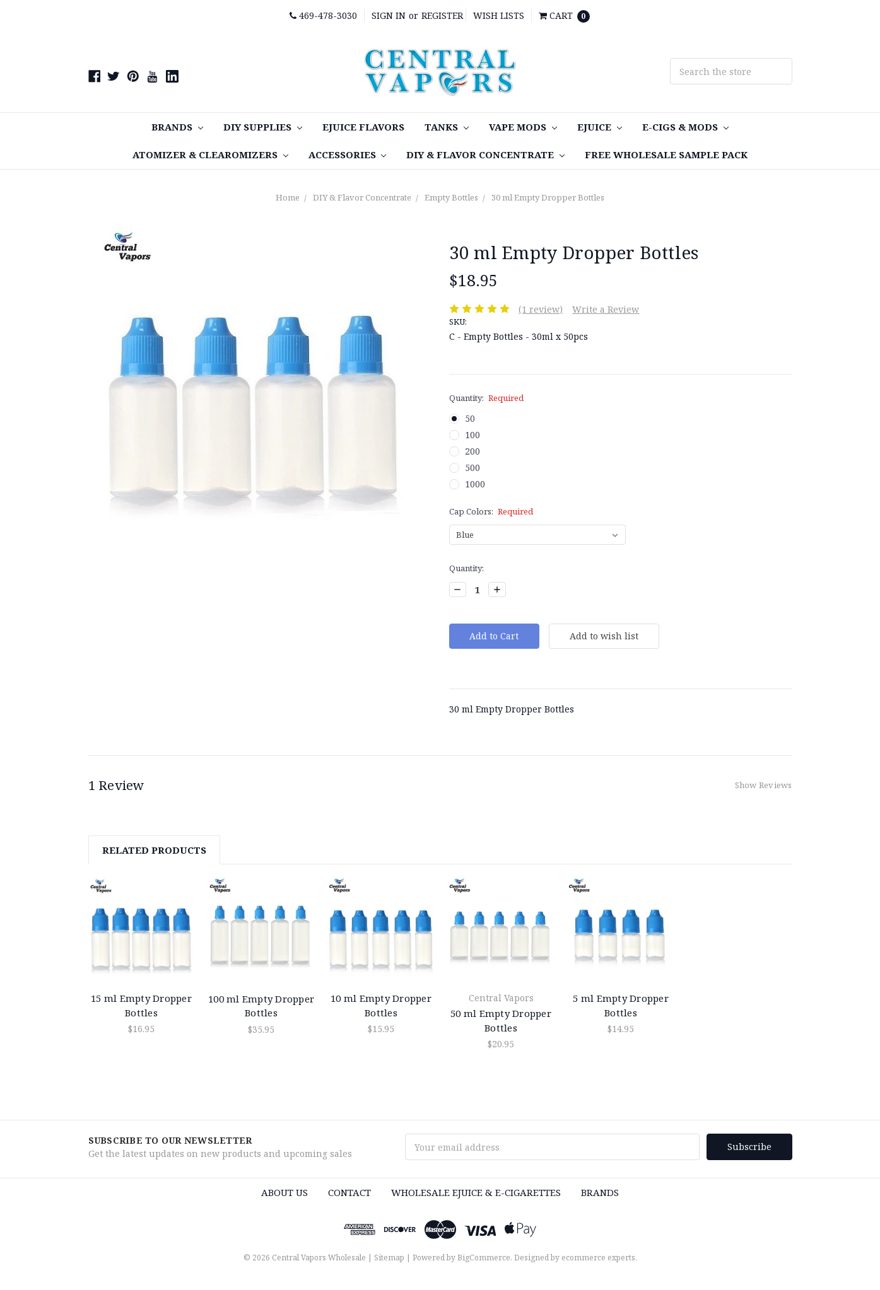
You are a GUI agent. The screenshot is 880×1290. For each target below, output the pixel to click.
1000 (475, 484)
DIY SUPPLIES (262, 126)
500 (472, 468)
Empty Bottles (451, 197)
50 (470, 418)
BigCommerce (483, 1257)
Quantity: (486, 398)
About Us (284, 1192)
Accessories (347, 154)
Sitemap (389, 1257)
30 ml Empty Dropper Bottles (547, 197)
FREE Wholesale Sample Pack (666, 154)
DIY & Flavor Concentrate (485, 154)
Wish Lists (498, 15)
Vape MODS (523, 126)
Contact (349, 1192)
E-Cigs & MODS (685, 126)
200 (472, 451)
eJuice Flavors (363, 126)
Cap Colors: (491, 511)
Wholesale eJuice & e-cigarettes (476, 1192)
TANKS (447, 126)
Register (442, 15)
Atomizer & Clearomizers (210, 154)
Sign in (389, 15)
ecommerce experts (598, 1257)
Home (288, 197)
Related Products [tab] (154, 850)
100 (472, 435)
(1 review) (541, 309)
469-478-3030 (323, 15)
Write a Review (605, 309)
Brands (177, 126)
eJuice (599, 126)
